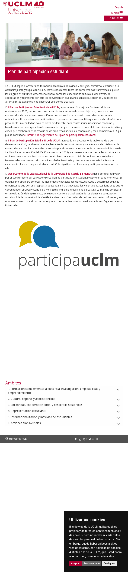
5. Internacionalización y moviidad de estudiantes (43, 417)
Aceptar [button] (75, 563)
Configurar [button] (109, 563)
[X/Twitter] (84, 439)
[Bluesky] (90, 439)
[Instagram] (76, 439)
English (119, 7)
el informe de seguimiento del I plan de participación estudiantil (60, 135)
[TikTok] (81, 439)
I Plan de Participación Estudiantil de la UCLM (33, 107)
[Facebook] (87, 439)
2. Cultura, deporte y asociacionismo (34, 399)
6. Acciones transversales (27, 423)
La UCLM (115, 18)
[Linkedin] (93, 439)
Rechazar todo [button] (92, 563)
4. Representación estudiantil (30, 411)
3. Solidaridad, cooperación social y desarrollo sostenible (48, 405)
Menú (117, 13)
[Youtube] (97, 439)
